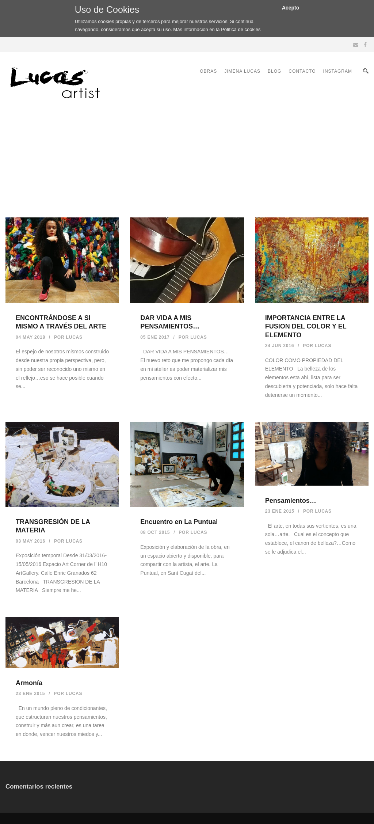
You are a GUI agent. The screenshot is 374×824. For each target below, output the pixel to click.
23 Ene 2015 (279, 511)
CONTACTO (302, 71)
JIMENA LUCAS (242, 71)
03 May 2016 (30, 541)
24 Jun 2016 (279, 345)
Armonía (29, 683)
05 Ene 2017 (154, 337)
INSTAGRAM (337, 71)
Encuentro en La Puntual (179, 521)
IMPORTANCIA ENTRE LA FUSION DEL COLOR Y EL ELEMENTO (306, 326)
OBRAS (208, 71)
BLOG (274, 71)
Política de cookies (240, 29)
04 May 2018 (30, 337)
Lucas (74, 337)
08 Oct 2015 (155, 532)
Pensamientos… (290, 500)
